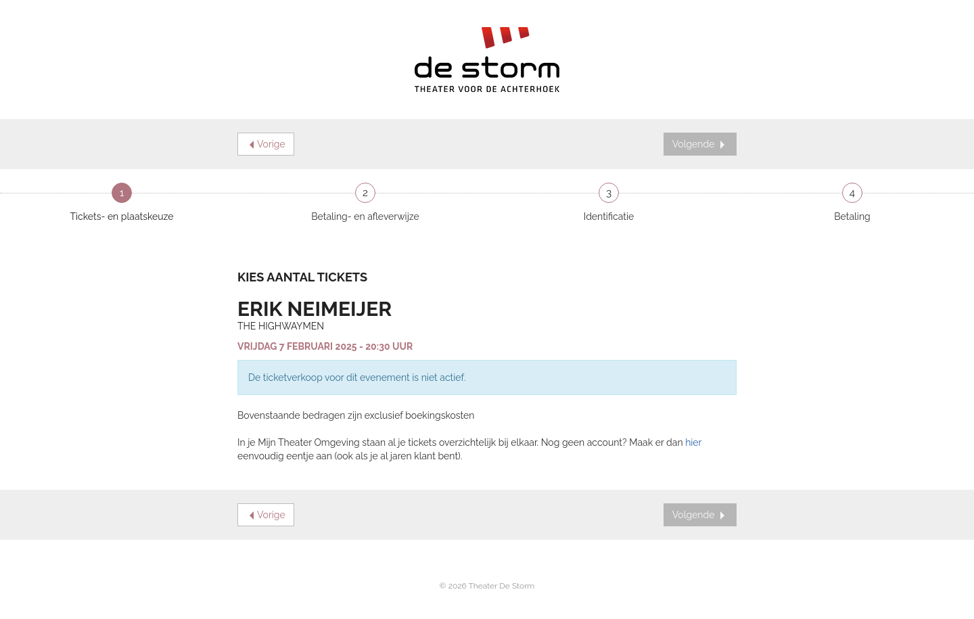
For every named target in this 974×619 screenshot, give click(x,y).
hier (693, 442)
